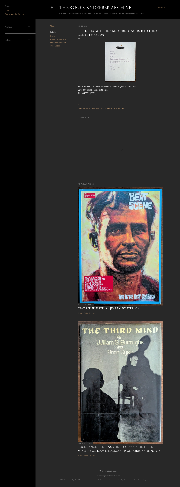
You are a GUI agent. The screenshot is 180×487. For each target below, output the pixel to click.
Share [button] (52, 26)
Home (8, 10)
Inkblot (53, 36)
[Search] (161, 7)
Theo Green (55, 46)
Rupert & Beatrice (58, 39)
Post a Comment (90, 313)
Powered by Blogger (107, 471)
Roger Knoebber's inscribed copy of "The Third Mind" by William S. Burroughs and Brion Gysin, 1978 (119, 449)
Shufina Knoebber (58, 42)
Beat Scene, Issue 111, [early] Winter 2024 (109, 308)
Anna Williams (114, 476)
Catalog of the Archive (14, 14)
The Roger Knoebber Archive (95, 7)
